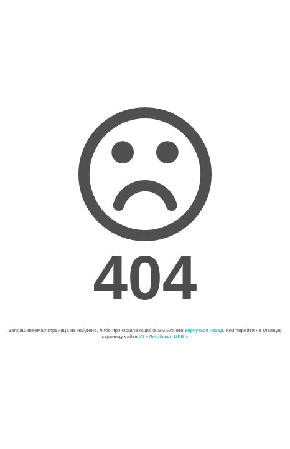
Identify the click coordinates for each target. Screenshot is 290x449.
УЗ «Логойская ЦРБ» (163, 336)
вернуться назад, (205, 330)
